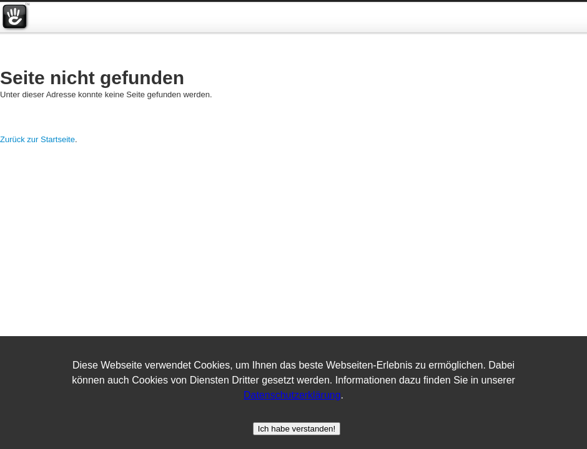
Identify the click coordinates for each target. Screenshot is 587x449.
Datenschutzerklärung (292, 395)
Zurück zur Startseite (37, 139)
